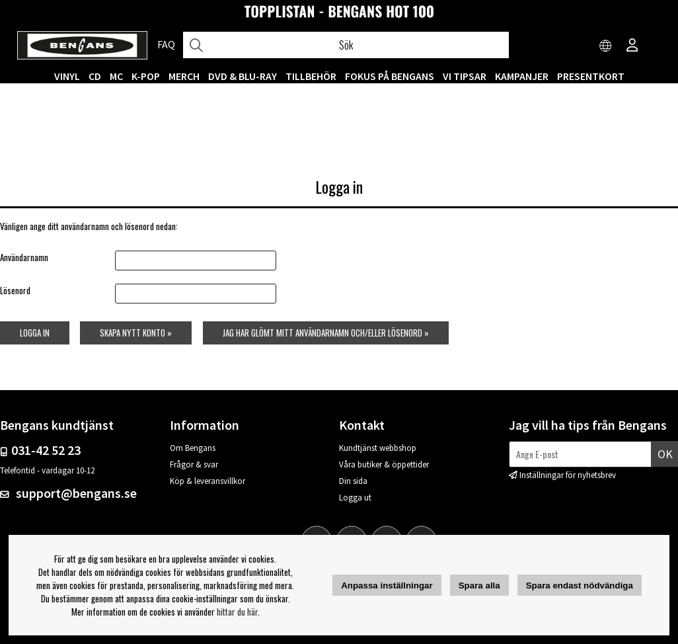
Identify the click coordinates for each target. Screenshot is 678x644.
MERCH (184, 76)
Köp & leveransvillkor (207, 481)
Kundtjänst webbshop (377, 448)
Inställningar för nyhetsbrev (567, 475)
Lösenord (15, 290)
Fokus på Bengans (389, 76)
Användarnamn (24, 257)
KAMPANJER (521, 76)
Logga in (35, 332)
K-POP (146, 76)
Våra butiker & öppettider (384, 464)
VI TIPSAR (464, 76)
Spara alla (479, 585)
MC (116, 76)
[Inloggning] (632, 46)
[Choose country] (606, 46)
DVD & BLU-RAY (242, 76)
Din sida (353, 481)
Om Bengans (192, 448)
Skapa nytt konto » (136, 332)
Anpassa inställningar (387, 585)
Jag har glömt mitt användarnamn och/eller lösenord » (326, 332)
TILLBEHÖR (310, 76)
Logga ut (355, 497)
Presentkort (590, 76)
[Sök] (346, 45)
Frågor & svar (194, 464)
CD (95, 76)
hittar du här (237, 611)
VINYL (67, 76)
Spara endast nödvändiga (579, 585)
